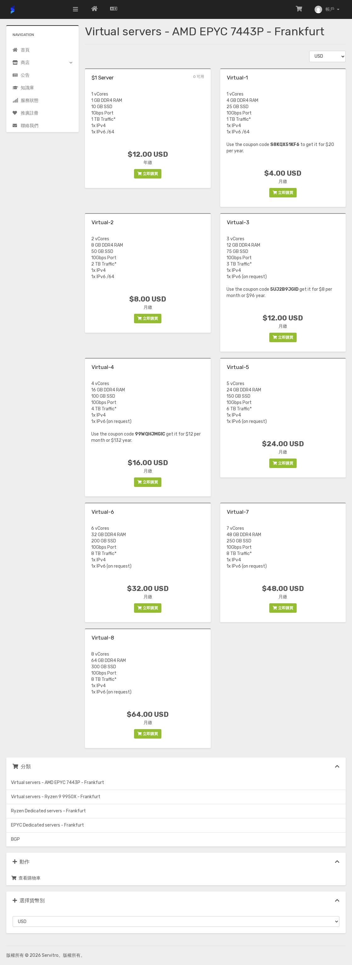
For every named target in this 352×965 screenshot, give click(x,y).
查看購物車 (26, 878)
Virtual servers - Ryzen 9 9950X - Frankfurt (55, 796)
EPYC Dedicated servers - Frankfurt (47, 825)
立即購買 (147, 174)
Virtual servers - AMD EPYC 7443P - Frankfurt (57, 782)
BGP (15, 839)
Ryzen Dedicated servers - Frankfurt (48, 811)
